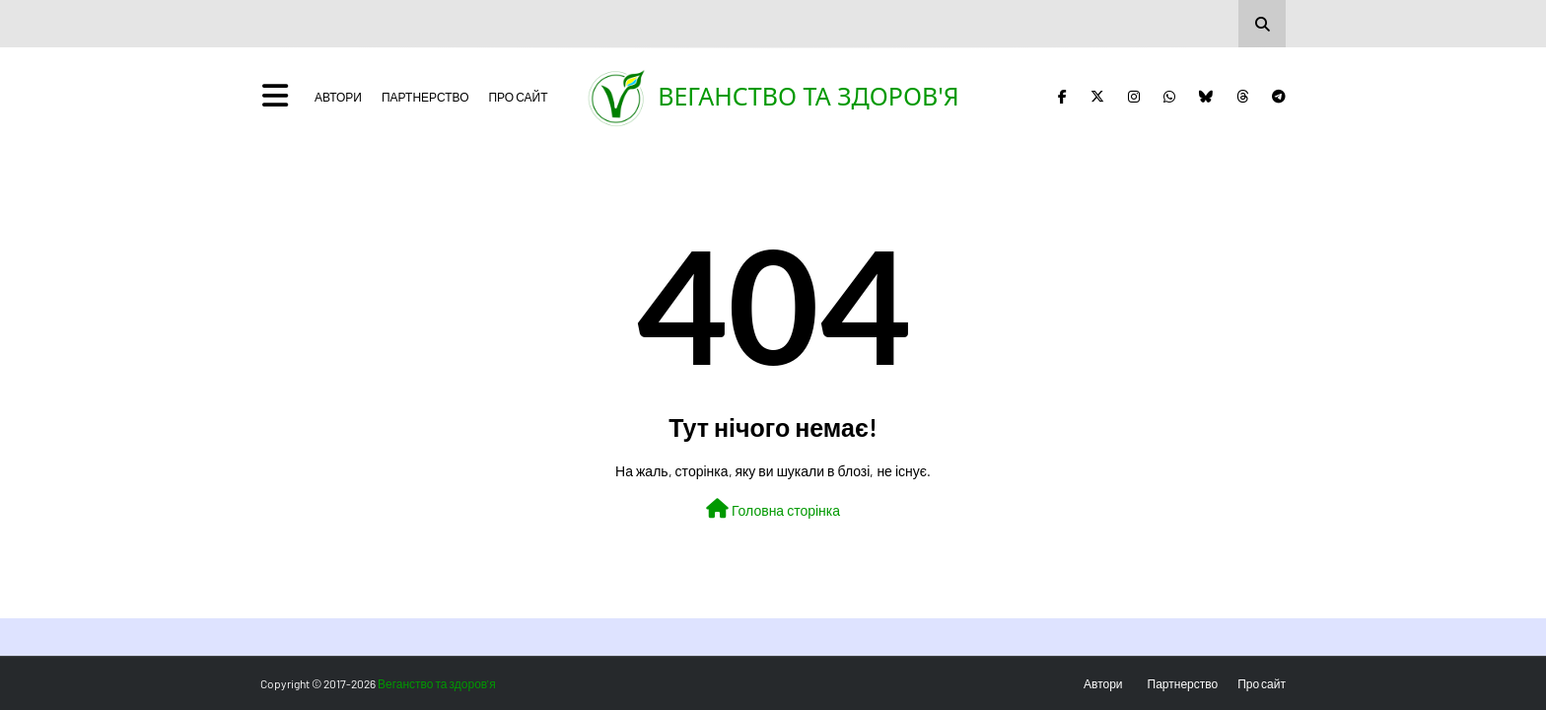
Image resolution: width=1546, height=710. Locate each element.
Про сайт (517, 97)
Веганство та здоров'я (808, 95)
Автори (338, 97)
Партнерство (425, 97)
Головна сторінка (773, 509)
